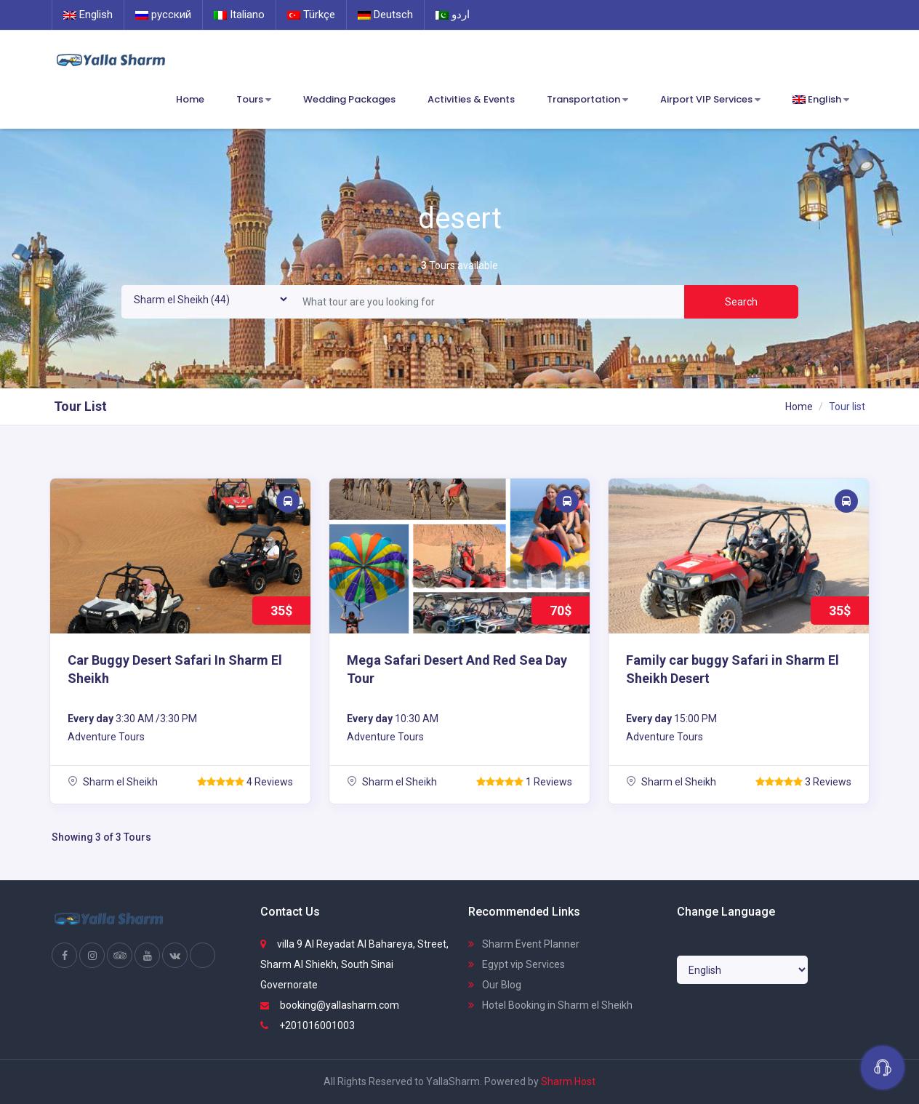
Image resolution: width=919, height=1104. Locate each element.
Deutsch (385, 14)
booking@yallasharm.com (329, 1005)
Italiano (239, 14)
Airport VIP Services (710, 100)
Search (741, 302)
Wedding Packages (349, 99)
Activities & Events (471, 99)
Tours (253, 100)
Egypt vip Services (516, 964)
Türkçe (311, 14)
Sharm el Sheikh (113, 782)
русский (163, 14)
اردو (453, 14)
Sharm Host (568, 1081)
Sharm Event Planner (523, 944)
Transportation (587, 100)
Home (190, 99)
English (88, 14)
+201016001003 (307, 1025)
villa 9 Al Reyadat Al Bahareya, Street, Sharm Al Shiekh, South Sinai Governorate (354, 964)
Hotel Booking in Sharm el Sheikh (550, 1005)
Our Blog (494, 985)
